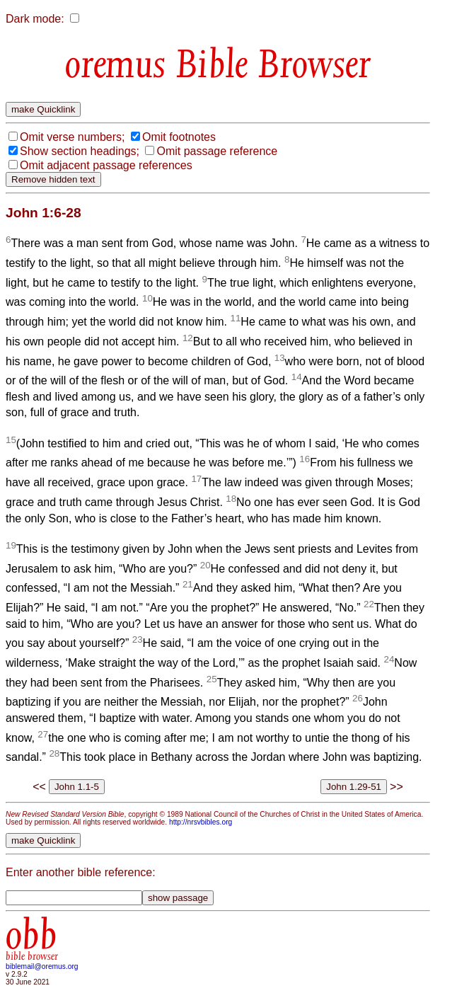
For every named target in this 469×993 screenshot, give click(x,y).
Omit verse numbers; (72, 137)
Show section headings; (79, 151)
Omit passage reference (216, 151)
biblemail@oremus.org (42, 966)
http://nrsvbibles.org (200, 822)
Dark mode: (35, 19)
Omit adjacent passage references (106, 165)
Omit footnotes (179, 137)
